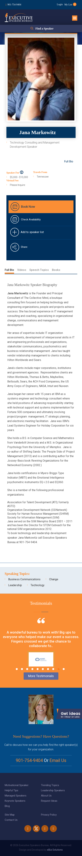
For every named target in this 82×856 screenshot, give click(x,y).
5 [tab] (38, 669)
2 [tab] (22, 669)
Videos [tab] (21, 270)
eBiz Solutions (55, 849)
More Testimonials (41, 676)
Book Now (28, 206)
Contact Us (11, 819)
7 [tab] (48, 669)
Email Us (58, 760)
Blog (7, 806)
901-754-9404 (14, 4)
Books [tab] (56, 270)
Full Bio (68, 161)
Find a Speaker (44, 28)
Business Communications (24, 579)
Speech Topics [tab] (39, 270)
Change (53, 579)
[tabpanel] (41, 647)
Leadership (15, 585)
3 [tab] (27, 669)
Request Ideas (49, 800)
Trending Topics (50, 785)
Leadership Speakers (53, 790)
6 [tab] (43, 669)
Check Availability (31, 219)
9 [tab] (58, 669)
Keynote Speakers (15, 800)
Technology (37, 585)
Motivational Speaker (16, 785)
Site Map (10, 814)
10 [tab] (64, 669)
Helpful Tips (11, 790)
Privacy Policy (49, 814)
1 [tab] (17, 669)
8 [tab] (53, 669)
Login (60, 4)
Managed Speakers (15, 795)
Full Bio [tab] (9, 270)
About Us (46, 795)
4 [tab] (32, 669)
